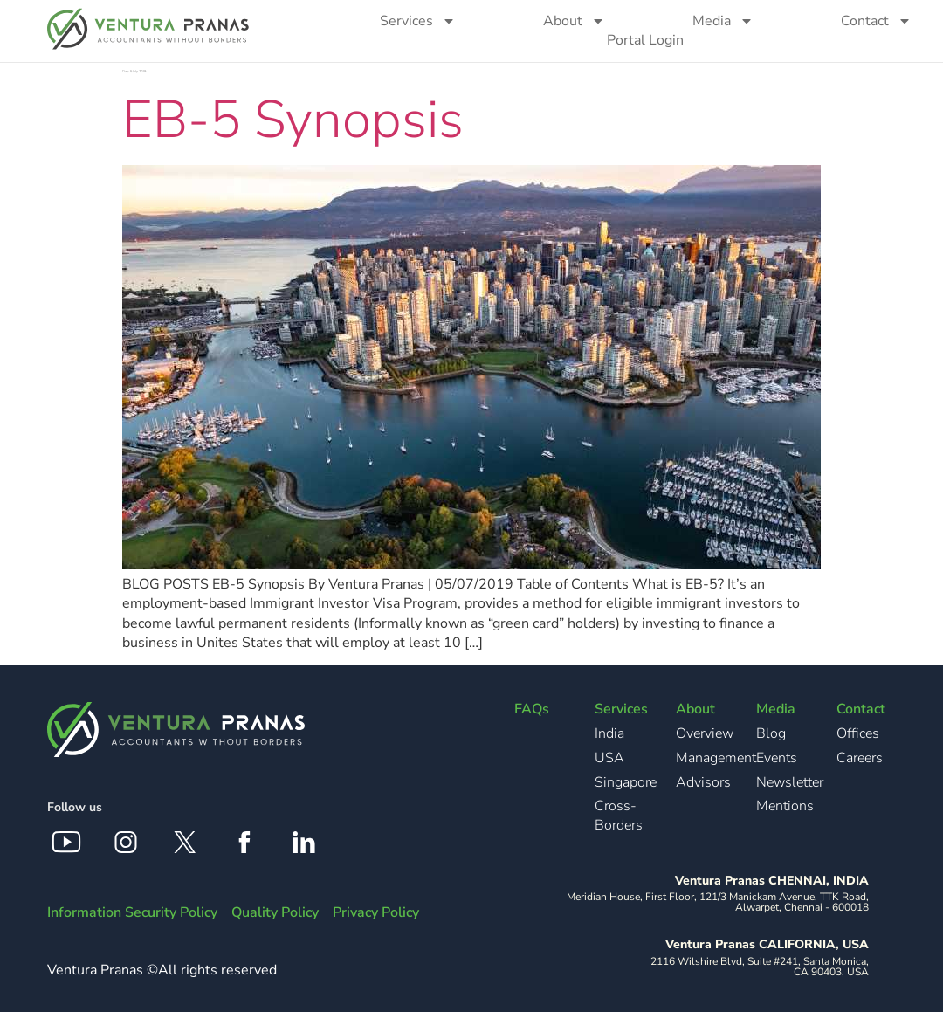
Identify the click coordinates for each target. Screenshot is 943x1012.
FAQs (531, 709)
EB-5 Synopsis (293, 119)
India (609, 733)
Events (776, 758)
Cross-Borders (619, 815)
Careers (859, 758)
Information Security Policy (132, 912)
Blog (771, 733)
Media (723, 21)
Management (716, 758)
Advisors (703, 782)
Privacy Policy (376, 912)
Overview (704, 733)
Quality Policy (275, 912)
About (574, 21)
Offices (857, 733)
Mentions (785, 806)
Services (418, 21)
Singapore (626, 782)
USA (609, 758)
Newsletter (789, 782)
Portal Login (645, 40)
